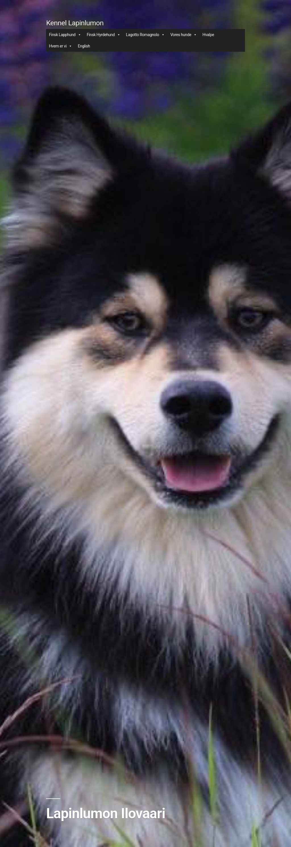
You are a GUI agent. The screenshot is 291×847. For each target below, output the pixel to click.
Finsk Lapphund (65, 34)
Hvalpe (208, 34)
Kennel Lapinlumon (74, 23)
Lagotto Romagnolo (145, 34)
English (84, 46)
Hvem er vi (60, 46)
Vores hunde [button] (183, 34)
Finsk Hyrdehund (103, 34)
